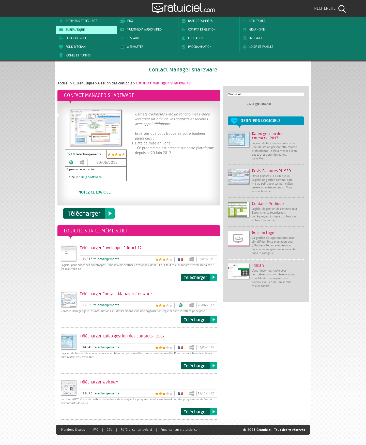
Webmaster (130, 47)
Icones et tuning (73, 55)
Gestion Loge (263, 233)
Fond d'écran (71, 47)
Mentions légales (73, 430)
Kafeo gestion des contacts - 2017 (267, 136)
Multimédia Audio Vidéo (140, 29)
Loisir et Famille (257, 47)
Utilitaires (253, 21)
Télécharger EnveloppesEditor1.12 (199, 277)
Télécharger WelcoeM (199, 412)
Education (192, 38)
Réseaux (128, 38)
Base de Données (196, 21)
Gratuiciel (234, 94)
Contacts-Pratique (268, 204)
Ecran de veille (72, 38)
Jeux (125, 21)
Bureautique (71, 29)
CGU (109, 430)
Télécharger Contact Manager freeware (199, 319)
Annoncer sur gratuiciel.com (180, 430)
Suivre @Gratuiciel (258, 104)
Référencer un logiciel (136, 430)
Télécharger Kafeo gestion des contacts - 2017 (199, 365)
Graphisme (253, 29)
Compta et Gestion (198, 29)
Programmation (195, 47)
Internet (252, 38)
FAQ (95, 430)
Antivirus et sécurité (77, 21)
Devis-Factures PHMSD (271, 171)
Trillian (258, 265)
